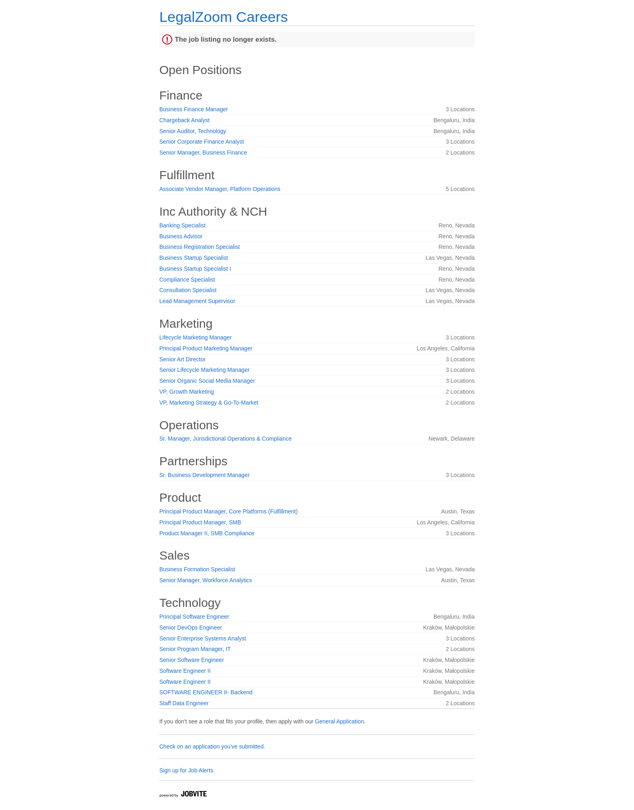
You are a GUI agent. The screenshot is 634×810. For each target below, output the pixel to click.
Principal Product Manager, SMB (200, 522)
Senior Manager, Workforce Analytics (205, 580)
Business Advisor (181, 236)
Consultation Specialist (188, 290)
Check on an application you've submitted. (212, 746)
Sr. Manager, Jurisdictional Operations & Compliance (225, 438)
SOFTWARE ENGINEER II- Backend (206, 692)
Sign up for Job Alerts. (187, 770)
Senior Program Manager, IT (195, 649)
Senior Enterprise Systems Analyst (202, 638)
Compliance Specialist (187, 279)
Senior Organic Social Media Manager (207, 380)
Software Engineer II (185, 671)
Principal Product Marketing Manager (205, 348)
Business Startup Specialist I (195, 268)
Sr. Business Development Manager (204, 475)
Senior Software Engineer (191, 660)
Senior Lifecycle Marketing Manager (204, 370)
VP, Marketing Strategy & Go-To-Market (208, 402)
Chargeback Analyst (184, 120)
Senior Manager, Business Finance (203, 152)
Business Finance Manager (193, 109)
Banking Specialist (182, 225)
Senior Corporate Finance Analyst (201, 141)
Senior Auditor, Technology (192, 131)
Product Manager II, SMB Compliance (206, 533)
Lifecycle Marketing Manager (195, 337)
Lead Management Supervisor (197, 301)
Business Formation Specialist (197, 569)
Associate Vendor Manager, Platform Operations (220, 189)
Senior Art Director (182, 359)
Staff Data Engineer (184, 703)
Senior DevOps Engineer (190, 627)
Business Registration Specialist (199, 247)
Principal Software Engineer (194, 616)
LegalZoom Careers (223, 16)
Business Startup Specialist (193, 257)
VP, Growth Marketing (186, 391)
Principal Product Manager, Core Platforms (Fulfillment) (228, 511)
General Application (339, 721)
